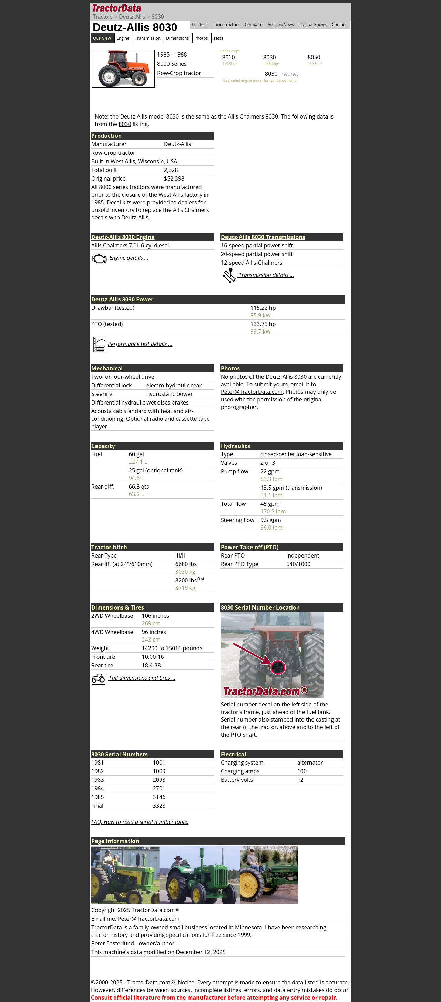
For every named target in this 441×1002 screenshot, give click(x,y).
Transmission (148, 38)
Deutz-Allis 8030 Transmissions (263, 237)
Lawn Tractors (226, 25)
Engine (123, 38)
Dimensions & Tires (117, 607)
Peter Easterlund (112, 943)
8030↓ (282, 74)
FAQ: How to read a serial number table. (139, 822)
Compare (254, 25)
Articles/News (281, 25)
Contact (339, 25)
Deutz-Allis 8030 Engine (123, 237)
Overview (102, 38)
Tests (218, 38)
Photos (201, 38)
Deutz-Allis (132, 17)
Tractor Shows (313, 25)
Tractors (103, 17)
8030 (158, 17)
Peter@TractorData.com (252, 392)
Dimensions (177, 38)
